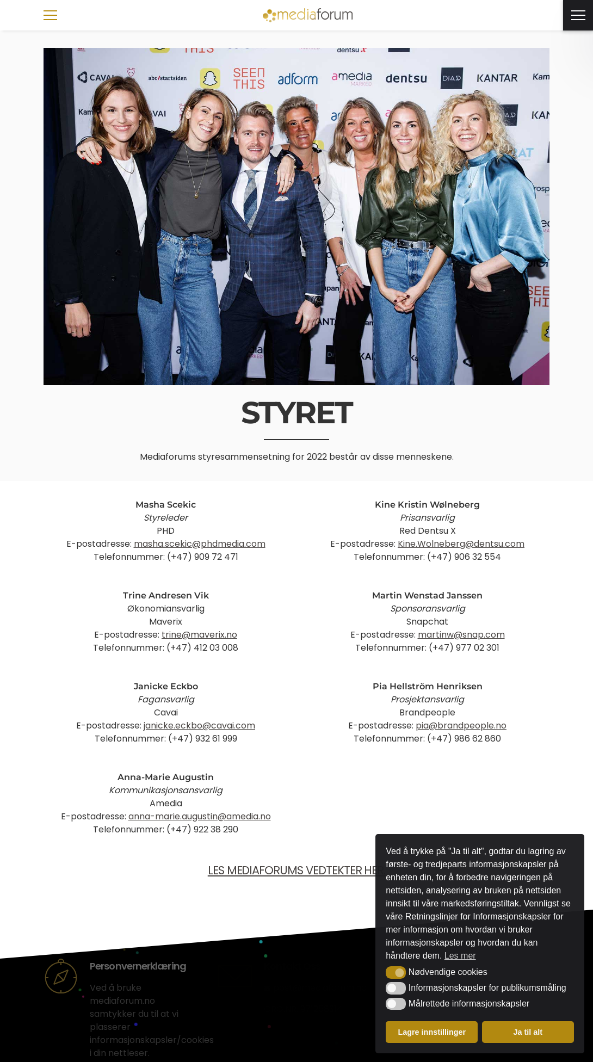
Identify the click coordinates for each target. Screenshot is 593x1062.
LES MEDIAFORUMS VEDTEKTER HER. (297, 870)
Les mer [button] (460, 955)
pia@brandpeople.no (461, 725)
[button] (396, 972)
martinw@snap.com (461, 634)
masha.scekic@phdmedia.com (199, 544)
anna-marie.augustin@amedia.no (199, 816)
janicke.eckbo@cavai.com (199, 725)
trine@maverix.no (199, 634)
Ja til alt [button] (527, 1032)
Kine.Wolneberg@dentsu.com (461, 544)
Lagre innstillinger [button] (432, 1032)
